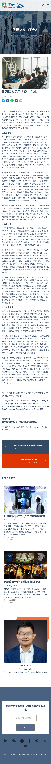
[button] (43, 5)
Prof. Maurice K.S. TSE (12, 520)
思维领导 (24, 36)
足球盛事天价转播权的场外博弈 (22, 582)
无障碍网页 (43, 754)
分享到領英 (16, 100)
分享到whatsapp (12, 100)
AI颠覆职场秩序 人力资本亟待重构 (24, 516)
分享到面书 (7, 100)
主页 (10, 36)
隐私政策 (34, 754)
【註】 (37, 219)
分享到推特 (3, 100)
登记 (25, 727)
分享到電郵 (20, 100)
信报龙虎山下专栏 (36, 36)
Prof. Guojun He (25, 669)
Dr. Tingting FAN (10, 585)
